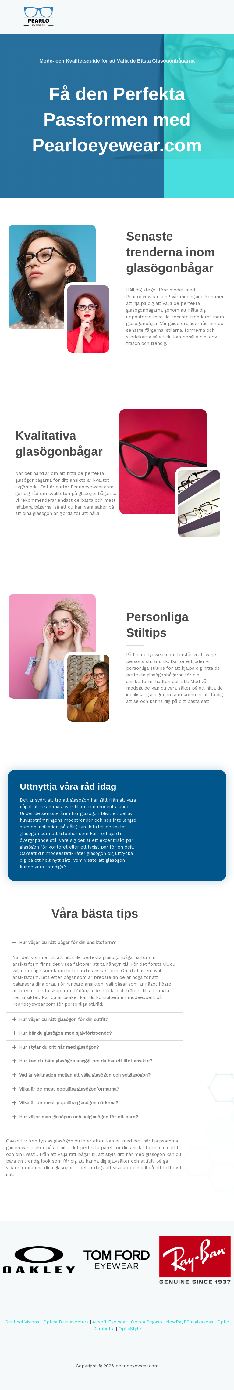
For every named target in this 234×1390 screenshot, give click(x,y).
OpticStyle (130, 1333)
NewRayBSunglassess (189, 1326)
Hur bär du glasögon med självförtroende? (65, 1037)
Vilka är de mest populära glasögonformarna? (69, 1093)
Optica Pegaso (146, 1326)
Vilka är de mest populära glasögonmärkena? (68, 1107)
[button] (94, 947)
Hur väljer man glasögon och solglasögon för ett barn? (78, 1121)
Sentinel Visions (22, 1326)
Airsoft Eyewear (109, 1326)
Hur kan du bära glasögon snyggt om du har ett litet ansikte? (85, 1065)
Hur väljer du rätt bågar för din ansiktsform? (67, 947)
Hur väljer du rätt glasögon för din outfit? (63, 1023)
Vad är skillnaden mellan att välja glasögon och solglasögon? (85, 1079)
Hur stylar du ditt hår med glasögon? (59, 1051)
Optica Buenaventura (66, 1326)
